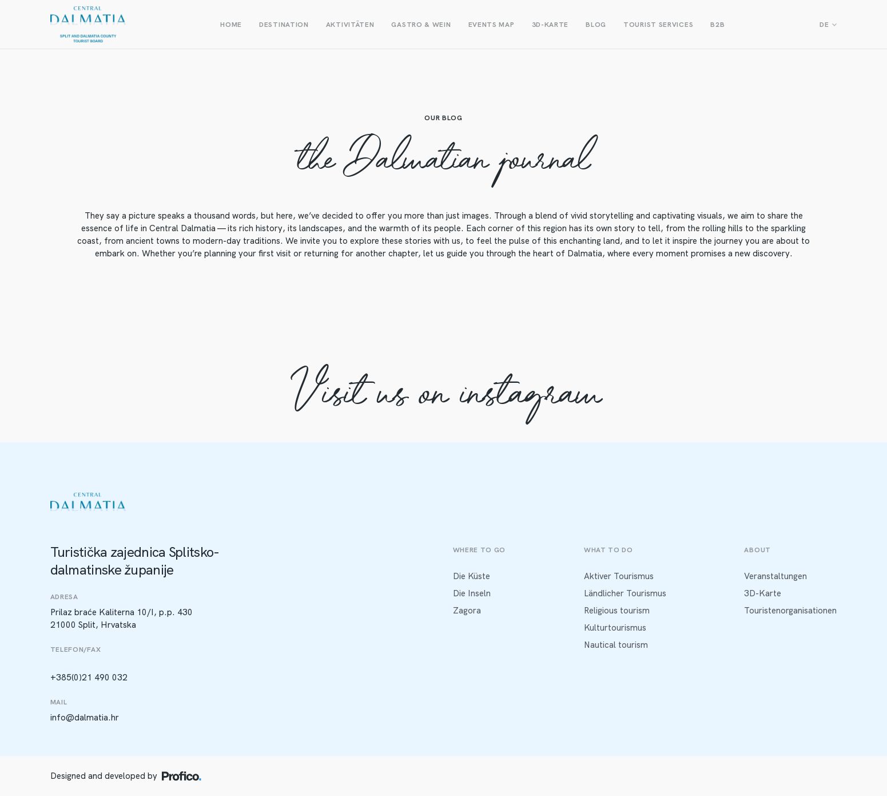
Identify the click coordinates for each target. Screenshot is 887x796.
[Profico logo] (181, 776)
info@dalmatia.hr (84, 717)
